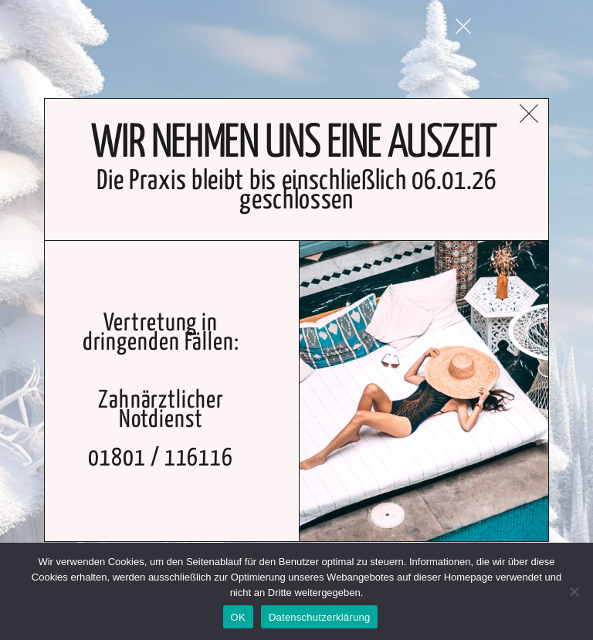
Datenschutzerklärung (319, 617)
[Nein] (573, 591)
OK (238, 617)
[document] (296, 320)
